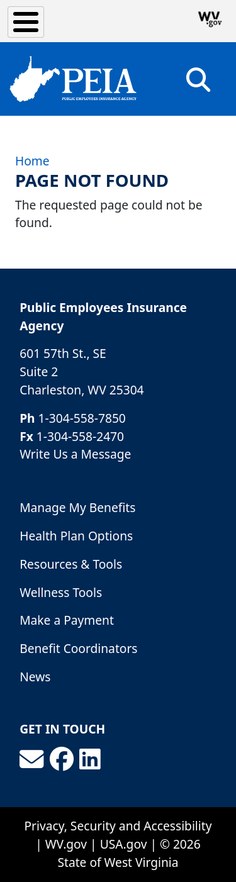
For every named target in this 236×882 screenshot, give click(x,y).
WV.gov (66, 843)
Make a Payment (67, 619)
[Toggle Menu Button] (26, 22)
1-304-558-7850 (82, 418)
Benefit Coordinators (78, 648)
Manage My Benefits (77, 507)
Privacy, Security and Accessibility (118, 825)
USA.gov (123, 843)
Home (32, 160)
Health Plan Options (76, 535)
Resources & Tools (71, 563)
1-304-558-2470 (80, 436)
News (35, 676)
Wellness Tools (61, 592)
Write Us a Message (75, 453)
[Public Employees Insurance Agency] (73, 79)
